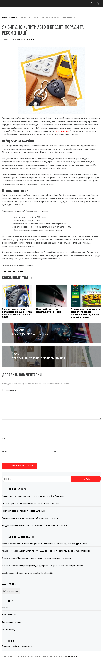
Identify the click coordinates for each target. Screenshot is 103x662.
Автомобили (10, 271)
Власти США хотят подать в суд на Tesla (48, 310)
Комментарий (9, 390)
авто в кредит (62, 131)
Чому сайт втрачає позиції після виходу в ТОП (23, 511)
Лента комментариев (11, 622)
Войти (5, 607)
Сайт (55, 451)
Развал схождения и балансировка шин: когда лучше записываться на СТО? (17, 313)
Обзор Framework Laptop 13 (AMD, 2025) (35, 573)
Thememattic (75, 656)
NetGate (30, 39)
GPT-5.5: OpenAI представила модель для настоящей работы (30, 503)
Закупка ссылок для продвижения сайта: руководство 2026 (30, 518)
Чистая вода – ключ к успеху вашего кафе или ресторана (44, 558)
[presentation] (22, 428)
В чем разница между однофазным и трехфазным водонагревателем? (50, 565)
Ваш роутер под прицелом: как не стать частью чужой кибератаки (33, 496)
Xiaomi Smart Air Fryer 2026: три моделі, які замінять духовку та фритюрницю (52, 543)
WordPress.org (8, 629)
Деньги (20, 271)
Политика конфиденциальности (17, 646)
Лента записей (9, 615)
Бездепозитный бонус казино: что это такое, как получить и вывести (34, 525)
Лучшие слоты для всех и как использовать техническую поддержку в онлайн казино (85, 313)
